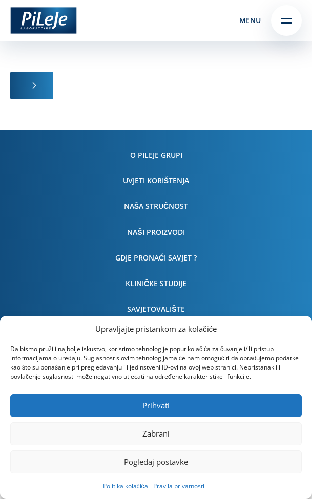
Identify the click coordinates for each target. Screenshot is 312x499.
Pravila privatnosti (178, 486)
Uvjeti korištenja (156, 180)
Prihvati (156, 405)
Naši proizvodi (155, 232)
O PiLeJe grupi (156, 155)
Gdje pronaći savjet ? (156, 258)
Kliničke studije (156, 283)
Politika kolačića (125, 486)
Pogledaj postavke (156, 462)
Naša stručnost (156, 206)
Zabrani (156, 433)
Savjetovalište (155, 309)
